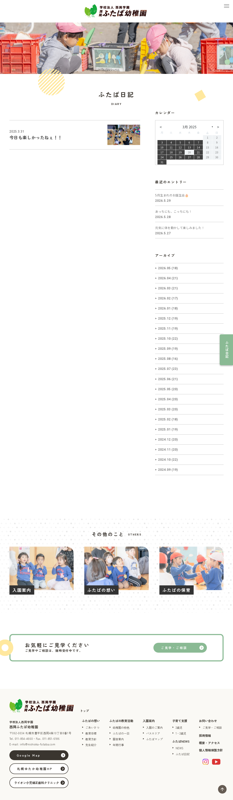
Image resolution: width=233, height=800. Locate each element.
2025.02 (164, 419)
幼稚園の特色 (121, 727)
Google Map (29, 755)
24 (161, 157)
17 (161, 152)
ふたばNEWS (181, 741)
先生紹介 (90, 745)
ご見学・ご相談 (174, 648)
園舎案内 (118, 739)
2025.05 (164, 389)
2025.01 (164, 429)
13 (189, 147)
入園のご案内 (154, 727)
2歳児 (179, 727)
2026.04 (164, 278)
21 (198, 152)
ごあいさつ (92, 727)
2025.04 (164, 399)
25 (171, 157)
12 (180, 147)
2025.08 (164, 358)
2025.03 (164, 409)
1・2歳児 (181, 733)
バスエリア (153, 733)
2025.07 (164, 369)
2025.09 (164, 348)
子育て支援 (179, 720)
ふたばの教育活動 (121, 720)
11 (171, 147)
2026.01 (164, 308)
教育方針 (90, 739)
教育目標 (90, 733)
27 (189, 157)
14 (198, 147)
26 (180, 157)
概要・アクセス (209, 743)
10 (161, 147)
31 (161, 162)
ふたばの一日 (121, 733)
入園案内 (149, 720)
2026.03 (164, 288)
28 (198, 157)
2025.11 (164, 328)
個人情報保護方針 (211, 750)
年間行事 (118, 745)
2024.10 (164, 459)
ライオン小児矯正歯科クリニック (36, 783)
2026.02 (164, 298)
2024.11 (164, 449)
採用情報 (205, 735)
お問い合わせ (208, 720)
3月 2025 (189, 126)
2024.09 (164, 469)
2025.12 (164, 318)
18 (171, 152)
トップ (84, 710)
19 (180, 152)
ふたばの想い (91, 720)
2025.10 (164, 338)
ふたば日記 (227, 350)
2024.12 (164, 439)
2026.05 (164, 268)
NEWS (179, 748)
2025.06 (164, 379)
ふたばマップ (154, 739)
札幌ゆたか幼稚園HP (35, 769)
